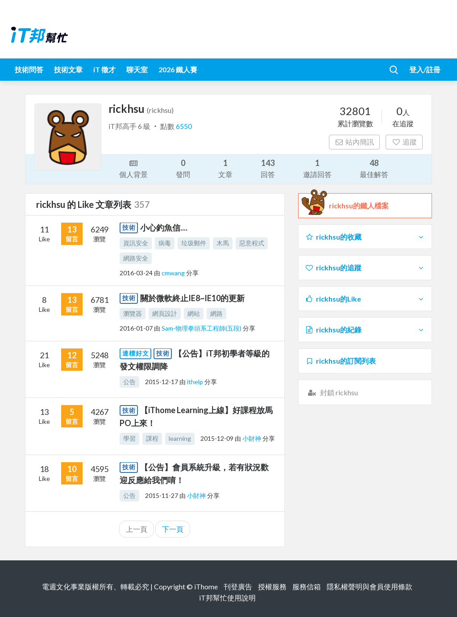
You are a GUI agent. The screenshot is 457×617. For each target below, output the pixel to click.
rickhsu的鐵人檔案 (359, 205)
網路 (216, 313)
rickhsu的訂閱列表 (340, 360)
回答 (268, 167)
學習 (129, 438)
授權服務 (272, 586)
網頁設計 (164, 313)
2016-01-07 (136, 328)
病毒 (164, 243)
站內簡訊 (354, 141)
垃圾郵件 (193, 243)
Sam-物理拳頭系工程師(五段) (202, 328)
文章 (225, 167)
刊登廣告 (238, 586)
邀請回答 (317, 167)
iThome (206, 586)
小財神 (252, 438)
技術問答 (29, 69)
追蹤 (404, 141)
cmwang (174, 273)
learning (180, 438)
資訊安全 (135, 243)
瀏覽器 (132, 313)
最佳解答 (374, 167)
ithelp (195, 381)
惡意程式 (251, 243)
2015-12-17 (161, 381)
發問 (183, 167)
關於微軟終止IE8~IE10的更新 (192, 298)
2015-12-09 (216, 438)
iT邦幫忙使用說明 (227, 597)
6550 (184, 126)
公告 (129, 381)
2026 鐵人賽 (177, 69)
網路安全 (135, 258)
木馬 (222, 243)
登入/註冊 (424, 69)
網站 (193, 313)
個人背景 (133, 168)
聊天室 (137, 69)
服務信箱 (306, 586)
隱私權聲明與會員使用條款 (369, 586)
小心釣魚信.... (163, 227)
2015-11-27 (161, 495)
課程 (152, 438)
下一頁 (172, 529)
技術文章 (68, 69)
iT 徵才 (104, 69)
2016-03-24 (136, 273)
